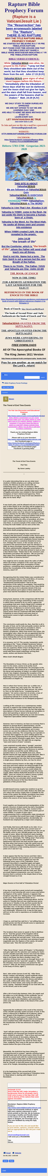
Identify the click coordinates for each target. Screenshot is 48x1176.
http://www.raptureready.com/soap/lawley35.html (26, 416)
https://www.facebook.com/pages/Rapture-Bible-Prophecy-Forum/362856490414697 (24, 444)
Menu (4, 375)
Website (18, 1153)
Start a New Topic (8, 387)
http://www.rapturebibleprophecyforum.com (24, 439)
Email (8, 1153)
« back (4, 1170)
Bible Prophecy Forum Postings (14, 383)
